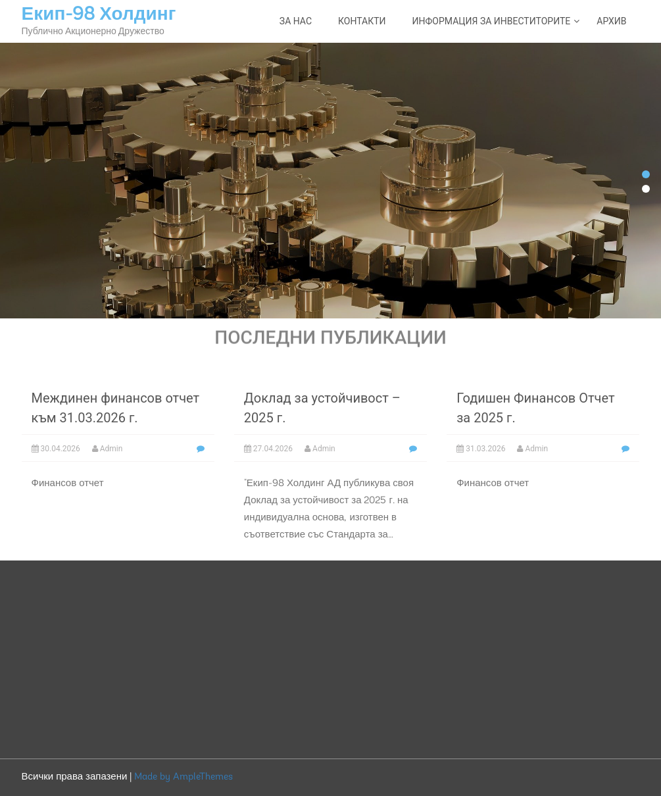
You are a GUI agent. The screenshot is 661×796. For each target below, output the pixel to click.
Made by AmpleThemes (183, 777)
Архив (611, 21)
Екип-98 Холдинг (99, 15)
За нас (296, 21)
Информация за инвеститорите (491, 21)
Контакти (362, 21)
